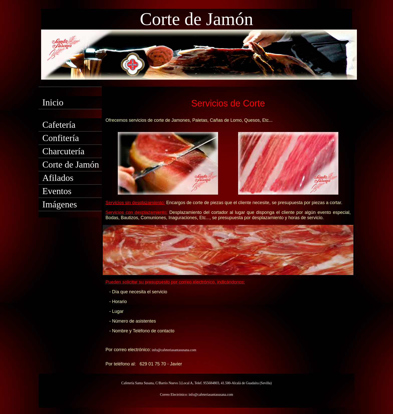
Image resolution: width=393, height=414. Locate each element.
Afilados (57, 178)
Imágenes (59, 204)
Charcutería (63, 151)
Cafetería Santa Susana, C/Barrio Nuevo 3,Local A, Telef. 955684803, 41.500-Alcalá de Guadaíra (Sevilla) (196, 383)
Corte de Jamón (70, 165)
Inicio (52, 102)
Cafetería (58, 125)
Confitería (60, 138)
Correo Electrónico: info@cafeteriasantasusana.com (196, 394)
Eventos (56, 191)
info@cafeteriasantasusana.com (173, 350)
